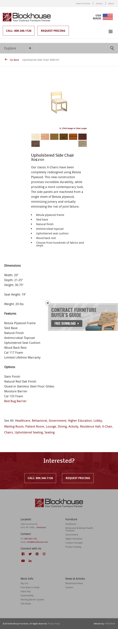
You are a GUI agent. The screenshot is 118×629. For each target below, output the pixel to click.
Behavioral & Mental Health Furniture (79, 529)
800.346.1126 (30, 538)
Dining (62, 426)
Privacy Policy (54, 623)
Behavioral (39, 420)
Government (57, 420)
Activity (73, 426)
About (111, 3)
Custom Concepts (74, 542)
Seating (50, 432)
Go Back (12, 59)
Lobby (98, 420)
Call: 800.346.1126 (18, 31)
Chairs (8, 432)
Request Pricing (53, 31)
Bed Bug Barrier (15, 401)
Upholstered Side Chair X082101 (40, 59)
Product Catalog (73, 546)
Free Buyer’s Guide (30, 587)
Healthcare (22, 420)
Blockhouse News (74, 583)
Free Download (67, 323)
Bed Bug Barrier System (32, 599)
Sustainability (27, 595)
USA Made (26, 603)
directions (41, 527)
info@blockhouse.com (37, 541)
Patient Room (34, 426)
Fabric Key (26, 591)
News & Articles (83, 3)
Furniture (71, 519)
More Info (27, 578)
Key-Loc (24, 583)
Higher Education (80, 420)
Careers (99, 3)
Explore (17, 48)
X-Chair (107, 426)
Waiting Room (14, 426)
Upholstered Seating (29, 432)
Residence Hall (90, 426)
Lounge (51, 426)
